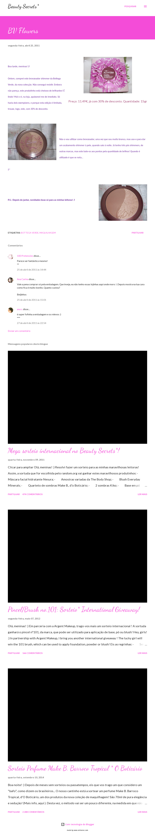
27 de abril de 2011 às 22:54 (31, 322)
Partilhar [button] (137, 232)
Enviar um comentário (19, 330)
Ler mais (142, 494)
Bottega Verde (30, 232)
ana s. (20, 309)
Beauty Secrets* (23, 6)
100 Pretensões (25, 255)
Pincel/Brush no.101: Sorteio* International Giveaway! (74, 609)
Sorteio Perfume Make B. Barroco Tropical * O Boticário (75, 768)
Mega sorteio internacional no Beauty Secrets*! (63, 451)
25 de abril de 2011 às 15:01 (31, 299)
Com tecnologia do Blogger (77, 824)
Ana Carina (22, 279)
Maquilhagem (48, 232)
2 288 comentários (33, 812)
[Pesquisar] (130, 6)
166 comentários (32, 653)
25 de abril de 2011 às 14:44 (31, 269)
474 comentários (32, 494)
